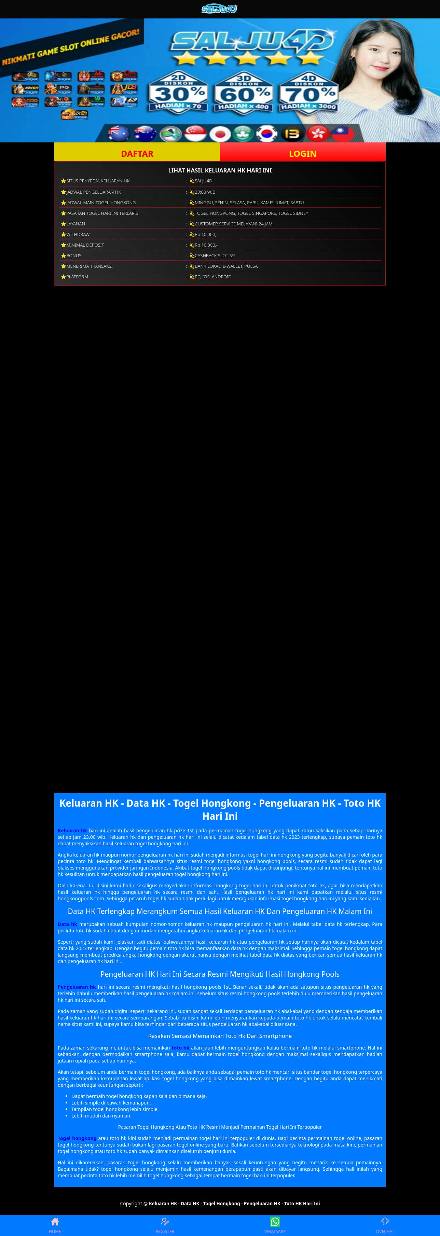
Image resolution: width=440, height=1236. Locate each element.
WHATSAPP (275, 1225)
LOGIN (303, 153)
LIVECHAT (385, 1225)
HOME (55, 1225)
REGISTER (165, 1225)
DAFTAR (137, 153)
